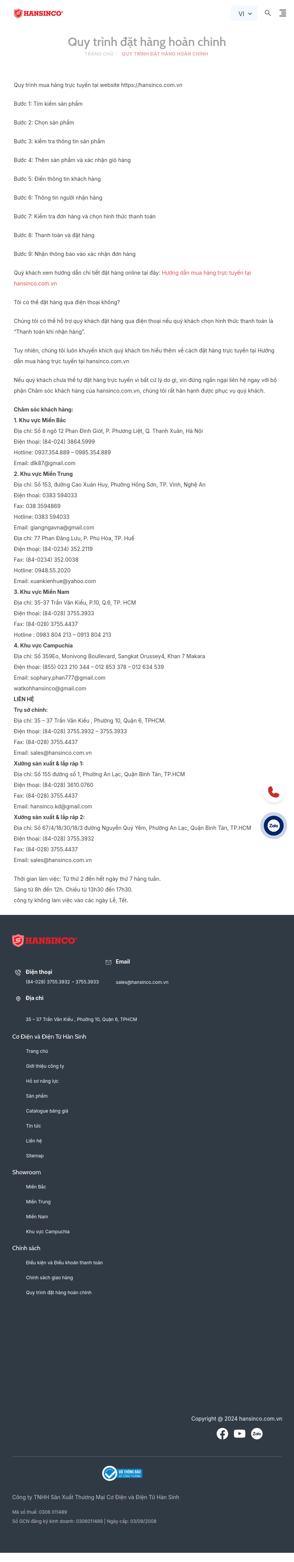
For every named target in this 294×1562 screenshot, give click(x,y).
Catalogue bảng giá (47, 1111)
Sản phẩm (37, 1096)
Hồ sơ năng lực (42, 1081)
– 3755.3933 (85, 982)
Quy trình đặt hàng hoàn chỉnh (58, 1292)
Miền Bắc (36, 1187)
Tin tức (33, 1126)
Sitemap (35, 1156)
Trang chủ (99, 54)
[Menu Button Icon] (282, 13)
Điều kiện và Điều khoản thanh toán (64, 1262)
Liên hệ (34, 1141)
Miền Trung (38, 1202)
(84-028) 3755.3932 (48, 982)
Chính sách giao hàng (49, 1277)
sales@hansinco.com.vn (142, 982)
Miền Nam (37, 1216)
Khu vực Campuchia (48, 1231)
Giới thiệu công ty (45, 1066)
